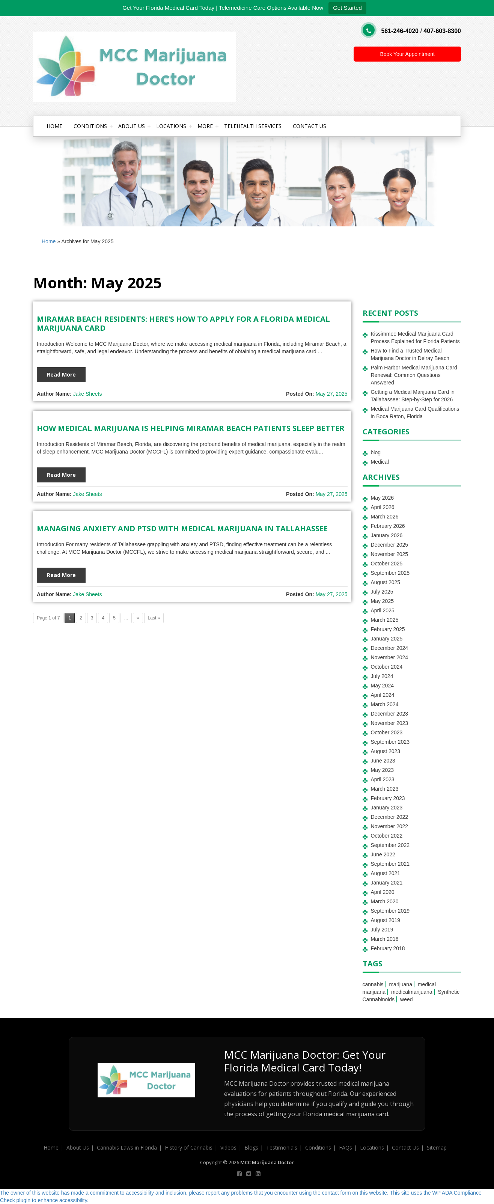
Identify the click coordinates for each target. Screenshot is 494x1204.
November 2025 (389, 554)
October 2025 (387, 564)
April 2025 (383, 610)
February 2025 (388, 629)
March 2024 (385, 704)
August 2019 (386, 920)
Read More (61, 374)
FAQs (345, 1147)
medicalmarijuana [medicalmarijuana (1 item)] (411, 992)
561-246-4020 (400, 31)
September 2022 (390, 845)
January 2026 (387, 535)
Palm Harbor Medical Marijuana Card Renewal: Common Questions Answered (414, 375)
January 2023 (387, 808)
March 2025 (385, 620)
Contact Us (309, 126)
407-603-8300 (442, 31)
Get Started (347, 8)
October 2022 (387, 836)
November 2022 (389, 826)
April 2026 (383, 507)
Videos (228, 1147)
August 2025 (386, 582)
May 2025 (382, 601)
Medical (380, 462)
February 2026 (388, 526)
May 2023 (382, 770)
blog (376, 452)
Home (54, 126)
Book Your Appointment (407, 54)
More (205, 126)
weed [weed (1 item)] (406, 999)
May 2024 (382, 686)
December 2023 (389, 714)
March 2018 (385, 939)
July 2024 (382, 676)
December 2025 (389, 545)
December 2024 (389, 648)
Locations (171, 126)
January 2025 (387, 639)
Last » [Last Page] (154, 618)
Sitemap (437, 1147)
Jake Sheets (87, 394)
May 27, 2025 (332, 394)
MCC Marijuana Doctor (267, 1162)
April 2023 (383, 779)
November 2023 (389, 723)
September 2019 (390, 911)
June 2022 (383, 854)
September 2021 (390, 864)
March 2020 (385, 901)
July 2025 (382, 592)
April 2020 (383, 892)
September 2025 (390, 573)
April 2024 (383, 695)
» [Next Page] (138, 618)
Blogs (251, 1147)
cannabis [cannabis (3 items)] (373, 984)
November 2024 (389, 657)
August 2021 (386, 873)
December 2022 (389, 817)
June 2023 (383, 761)
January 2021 (387, 883)
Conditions (90, 126)
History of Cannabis (188, 1147)
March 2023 (385, 789)
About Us (131, 126)
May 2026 (382, 498)
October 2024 (387, 667)
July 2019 (382, 930)
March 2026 (385, 517)
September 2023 (390, 742)
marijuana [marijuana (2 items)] (400, 984)
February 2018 (388, 948)
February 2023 (388, 798)
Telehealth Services (253, 126)
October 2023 (387, 732)
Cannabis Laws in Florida (127, 1147)
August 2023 (386, 751)
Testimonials (281, 1147)
